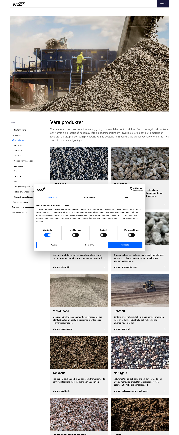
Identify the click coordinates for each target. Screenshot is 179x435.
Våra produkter (18, 140)
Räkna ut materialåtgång (23, 197)
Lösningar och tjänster (20, 202)
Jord (15, 182)
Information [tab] (89, 197)
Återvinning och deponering (23, 207)
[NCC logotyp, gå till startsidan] (19, 3)
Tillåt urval (89, 245)
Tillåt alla (125, 245)
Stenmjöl (17, 156)
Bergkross (18, 145)
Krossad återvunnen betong (25, 161)
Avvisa (54, 245)
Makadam (18, 151)
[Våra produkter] (44, 140)
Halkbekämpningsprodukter (25, 192)
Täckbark (17, 176)
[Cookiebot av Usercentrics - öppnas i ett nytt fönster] (132, 189)
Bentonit (17, 171)
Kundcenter (16, 135)
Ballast (163, 3)
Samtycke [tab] (52, 197)
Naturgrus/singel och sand (24, 187)
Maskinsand (18, 166)
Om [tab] (126, 197)
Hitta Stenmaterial (19, 130)
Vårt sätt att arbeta (19, 213)
